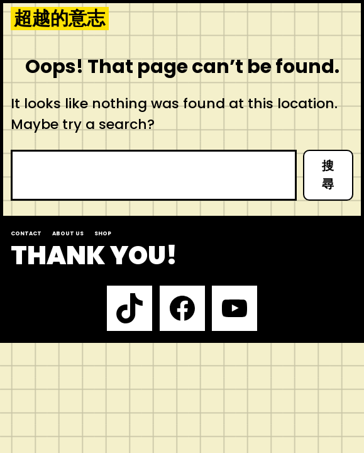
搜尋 (328, 175)
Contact (26, 233)
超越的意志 (59, 19)
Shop (102, 233)
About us (68, 233)
